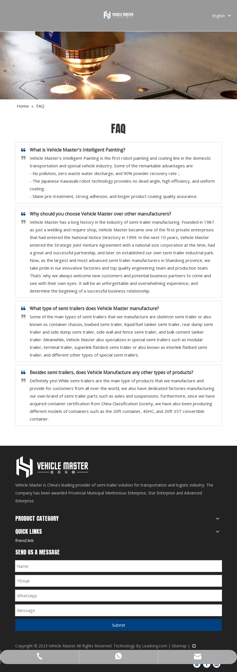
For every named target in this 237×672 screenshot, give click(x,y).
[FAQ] (118, 65)
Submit (118, 625)
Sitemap (179, 645)
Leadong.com (154, 645)
